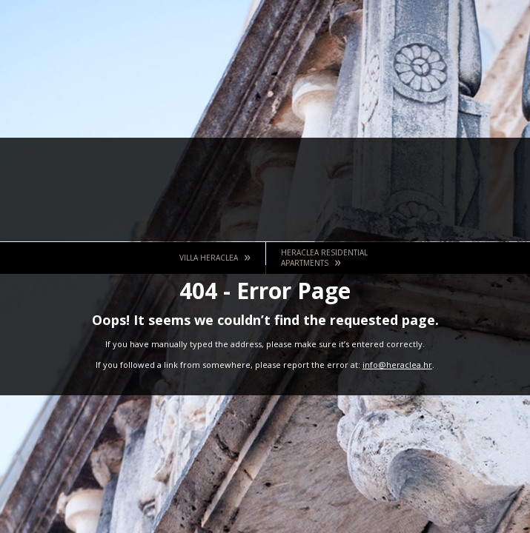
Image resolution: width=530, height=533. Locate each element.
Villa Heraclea (215, 256)
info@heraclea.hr (397, 364)
